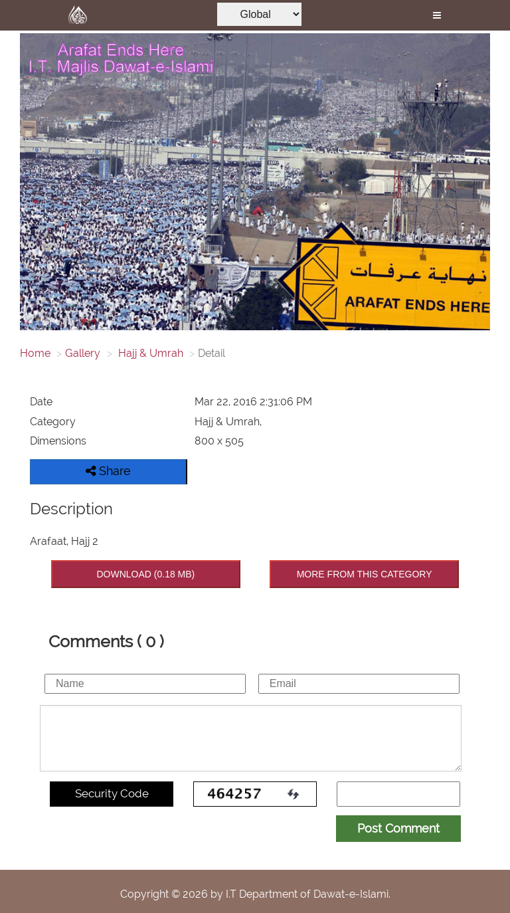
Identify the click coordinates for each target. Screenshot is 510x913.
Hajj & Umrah (149, 353)
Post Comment (398, 828)
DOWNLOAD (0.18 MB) (145, 574)
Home (35, 353)
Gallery (82, 353)
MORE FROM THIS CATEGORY (364, 574)
